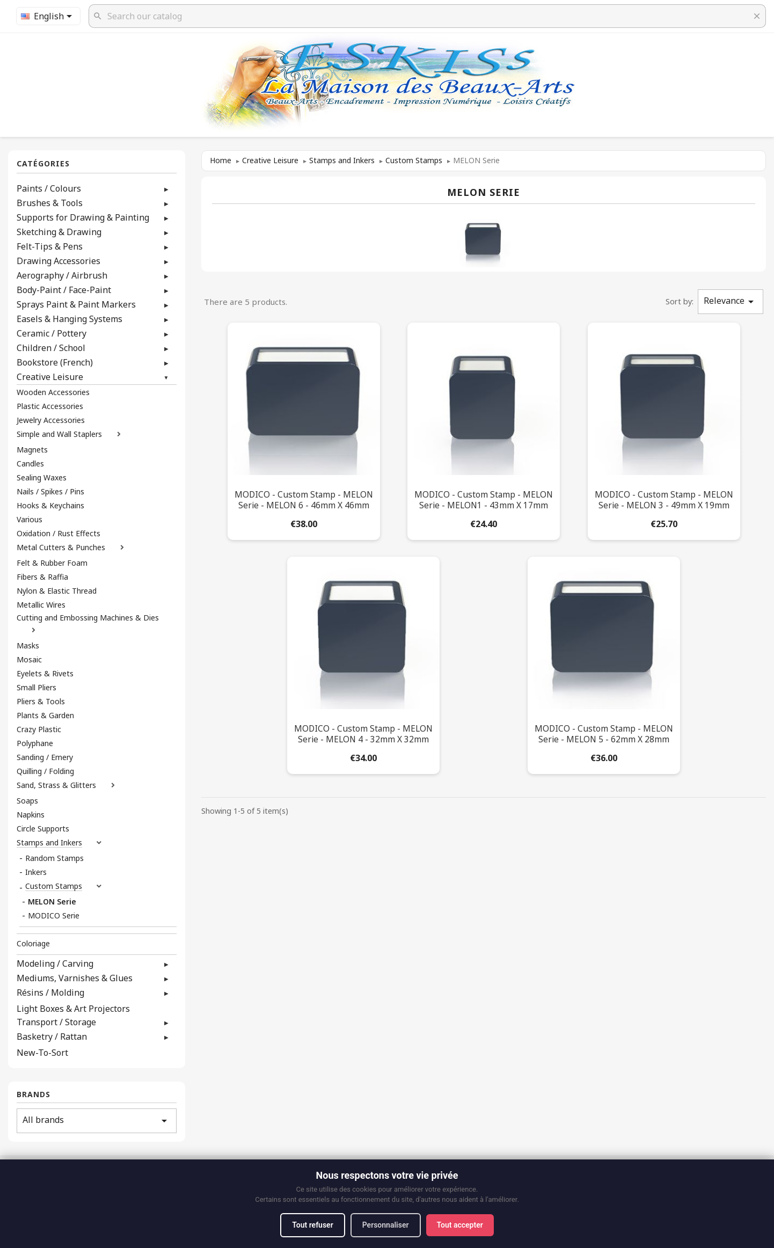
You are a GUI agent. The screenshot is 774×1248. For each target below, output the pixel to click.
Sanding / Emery (45, 757)
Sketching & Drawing (59, 232)
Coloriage (33, 943)
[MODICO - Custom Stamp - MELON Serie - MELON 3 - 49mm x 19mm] (664, 429)
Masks (28, 646)
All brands (97, 1120)
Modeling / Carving (55, 963)
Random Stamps (54, 858)
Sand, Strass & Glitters (56, 785)
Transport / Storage (56, 1022)
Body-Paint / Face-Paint (64, 290)
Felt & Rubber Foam (52, 563)
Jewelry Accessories (51, 420)
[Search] (427, 16)
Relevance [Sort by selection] (730, 301)
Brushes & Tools (50, 203)
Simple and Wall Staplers (59, 434)
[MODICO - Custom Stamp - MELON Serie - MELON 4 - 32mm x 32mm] (363, 663)
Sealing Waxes (42, 478)
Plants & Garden (45, 715)
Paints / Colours (49, 188)
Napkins (31, 815)
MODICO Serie (53, 916)
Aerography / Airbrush (62, 275)
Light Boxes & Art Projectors (73, 1009)
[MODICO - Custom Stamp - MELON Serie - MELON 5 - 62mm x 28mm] (604, 663)
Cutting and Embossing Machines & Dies (88, 618)
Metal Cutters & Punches (61, 547)
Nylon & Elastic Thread (57, 591)
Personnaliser (385, 1225)
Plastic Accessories (50, 406)
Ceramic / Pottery (51, 333)
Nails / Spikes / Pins (50, 492)
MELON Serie (52, 902)
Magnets (32, 450)
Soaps (27, 801)
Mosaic (29, 660)
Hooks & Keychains (50, 505)
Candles (30, 464)
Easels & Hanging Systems (69, 319)
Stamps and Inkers (49, 843)
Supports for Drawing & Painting (83, 217)
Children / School (51, 348)
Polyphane (35, 743)
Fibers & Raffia (42, 577)
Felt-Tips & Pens (50, 246)
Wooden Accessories (53, 392)
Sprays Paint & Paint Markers (76, 304)
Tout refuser (312, 1225)
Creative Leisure (50, 377)
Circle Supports (43, 829)
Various (29, 519)
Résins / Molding (50, 992)
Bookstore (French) (55, 362)
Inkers (36, 872)
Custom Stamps (53, 886)
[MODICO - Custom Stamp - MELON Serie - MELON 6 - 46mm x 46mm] (304, 429)
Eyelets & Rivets (45, 673)
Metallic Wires (41, 605)
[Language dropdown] (48, 16)
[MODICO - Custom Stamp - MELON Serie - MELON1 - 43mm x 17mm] (483, 429)
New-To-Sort (42, 1053)
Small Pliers (36, 687)
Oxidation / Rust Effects (58, 533)
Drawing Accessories (58, 261)
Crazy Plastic (39, 729)
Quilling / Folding (45, 771)
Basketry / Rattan (52, 1036)
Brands (33, 1094)
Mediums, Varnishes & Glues (75, 978)
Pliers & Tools (41, 701)
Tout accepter (460, 1225)
